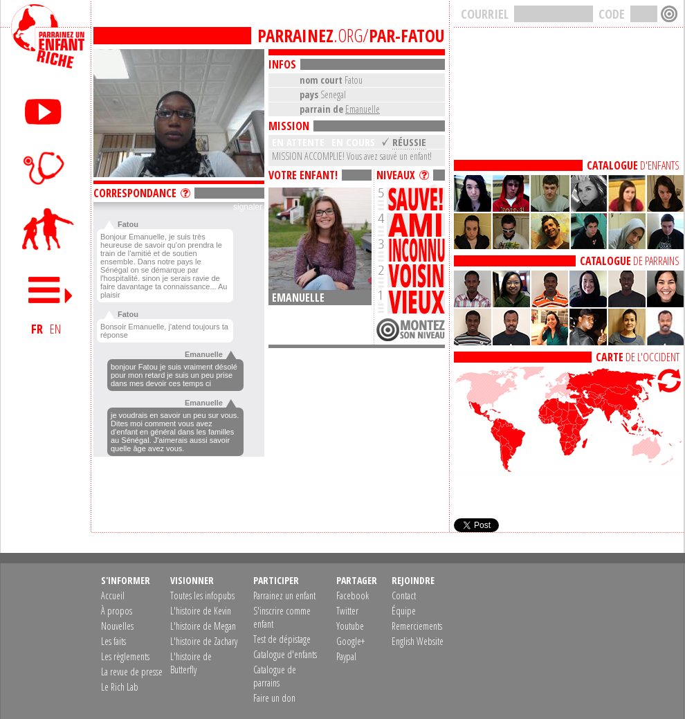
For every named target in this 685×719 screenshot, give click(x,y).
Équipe (404, 610)
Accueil (113, 595)
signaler (247, 207)
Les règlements (125, 656)
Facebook (352, 595)
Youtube (350, 625)
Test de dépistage (282, 639)
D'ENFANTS (633, 165)
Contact (404, 595)
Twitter (347, 610)
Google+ (350, 641)
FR (37, 328)
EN (55, 328)
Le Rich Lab (119, 686)
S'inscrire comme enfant (282, 617)
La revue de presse (132, 671)
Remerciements (417, 625)
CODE (612, 14)
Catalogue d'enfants (285, 654)
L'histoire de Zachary (203, 641)
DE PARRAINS (629, 260)
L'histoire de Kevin (200, 610)
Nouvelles (117, 625)
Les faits (113, 641)
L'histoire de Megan (203, 625)
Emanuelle (362, 109)
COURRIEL (485, 14)
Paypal (346, 656)
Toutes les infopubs (202, 595)
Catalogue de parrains (274, 676)
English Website (418, 641)
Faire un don (274, 697)
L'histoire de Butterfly (191, 663)
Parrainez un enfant (284, 595)
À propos (116, 610)
